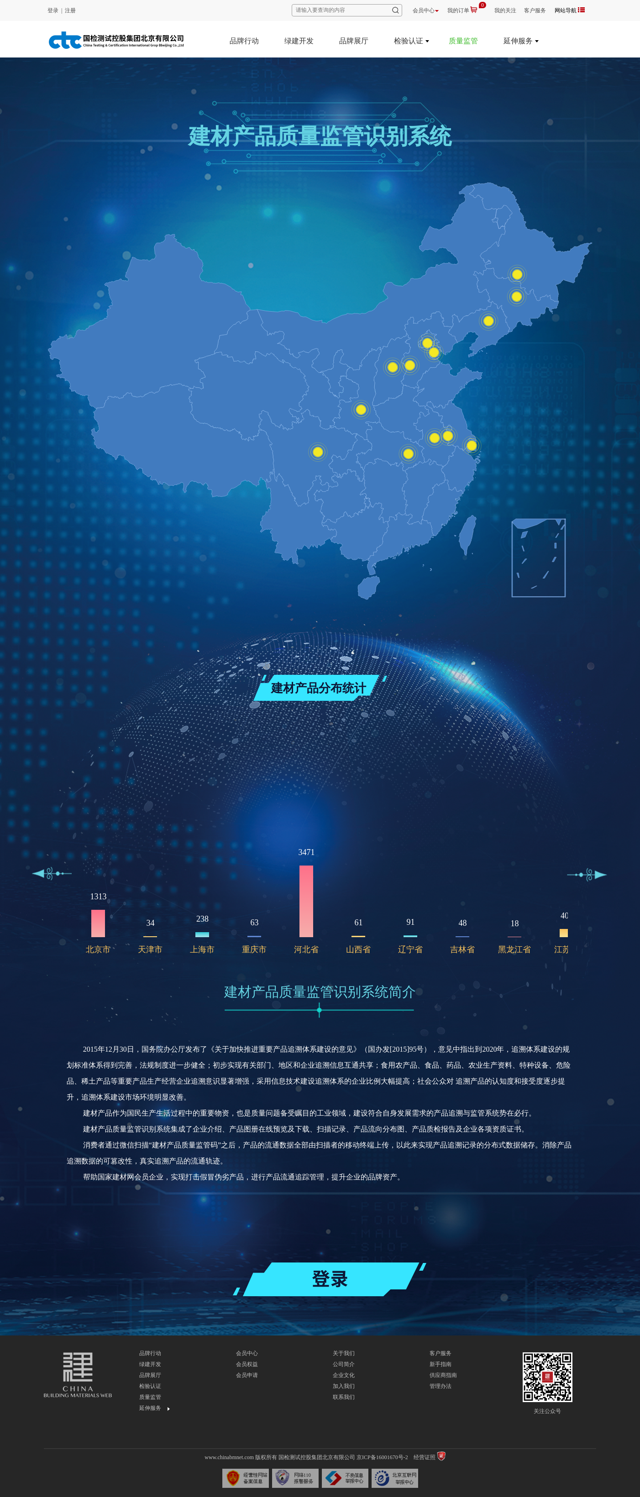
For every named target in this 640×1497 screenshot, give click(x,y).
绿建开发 (299, 41)
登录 (52, 10)
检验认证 (408, 41)
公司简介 (344, 1364)
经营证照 (424, 1457)
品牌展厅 (353, 41)
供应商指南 (443, 1375)
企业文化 (344, 1375)
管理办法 (440, 1386)
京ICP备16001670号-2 (382, 1457)
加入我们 (344, 1386)
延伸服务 (518, 41)
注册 (70, 10)
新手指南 (440, 1364)
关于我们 (344, 1353)
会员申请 (247, 1375)
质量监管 (463, 41)
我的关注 (505, 10)
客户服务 (535, 10)
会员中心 (426, 10)
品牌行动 (244, 41)
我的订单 (458, 10)
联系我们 (344, 1397)
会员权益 (247, 1364)
